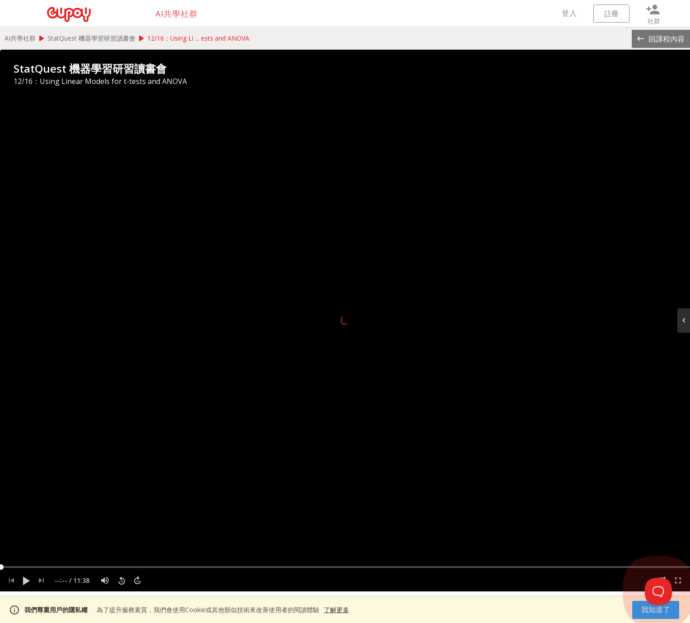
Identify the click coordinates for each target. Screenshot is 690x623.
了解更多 (336, 609)
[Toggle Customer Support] (658, 591)
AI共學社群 (20, 38)
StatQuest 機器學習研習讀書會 (91, 38)
